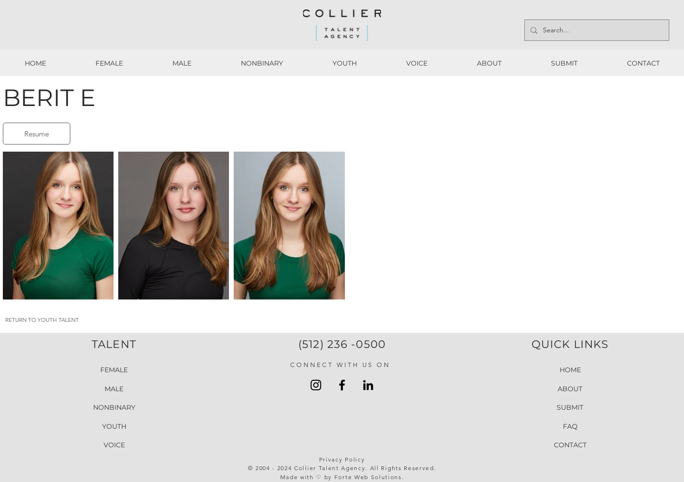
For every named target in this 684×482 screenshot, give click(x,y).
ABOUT (570, 388)
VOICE (114, 445)
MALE (114, 388)
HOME (570, 370)
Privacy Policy (342, 459)
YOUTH (114, 426)
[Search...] (596, 30)
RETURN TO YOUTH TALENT (42, 319)
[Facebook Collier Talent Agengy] (342, 385)
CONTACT (570, 445)
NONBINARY (114, 407)
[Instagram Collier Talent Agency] (316, 385)
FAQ (570, 426)
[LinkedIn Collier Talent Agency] (368, 385)
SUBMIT (570, 407)
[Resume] (36, 134)
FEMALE (114, 370)
